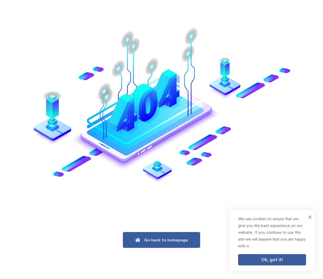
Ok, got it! (272, 259)
